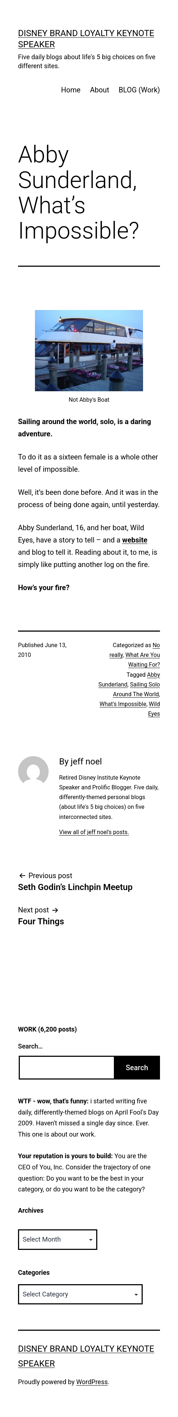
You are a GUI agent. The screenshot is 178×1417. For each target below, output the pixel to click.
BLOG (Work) (139, 90)
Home (70, 90)
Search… (30, 1046)
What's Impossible (122, 704)
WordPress (92, 1382)
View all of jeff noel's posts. (94, 832)
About (99, 90)
